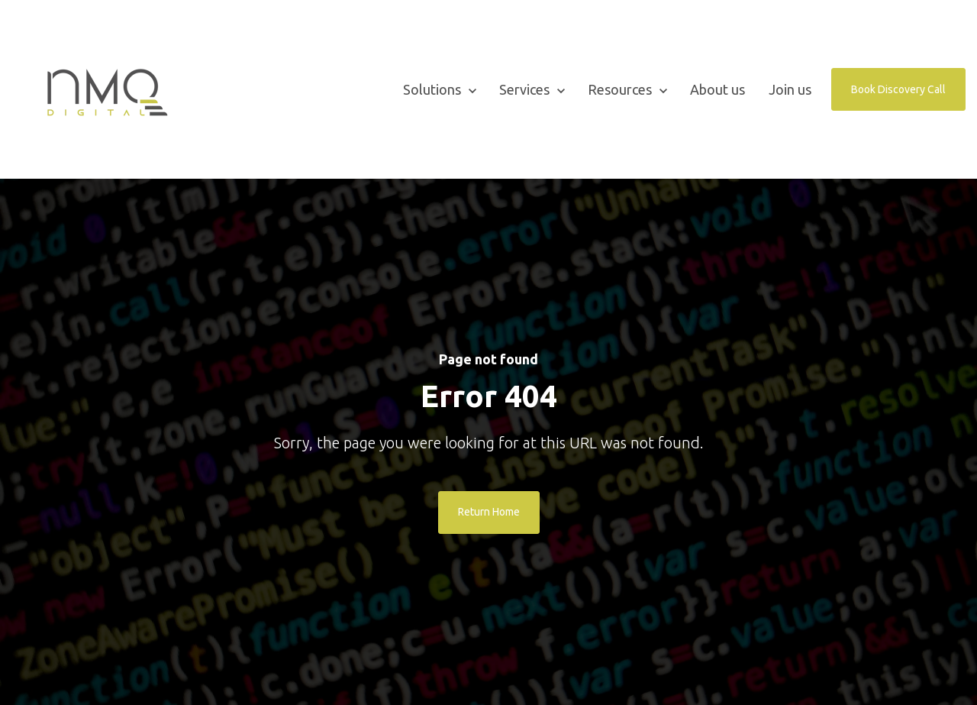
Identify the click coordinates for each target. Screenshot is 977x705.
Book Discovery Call (898, 89)
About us (717, 89)
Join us (790, 89)
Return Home (489, 512)
